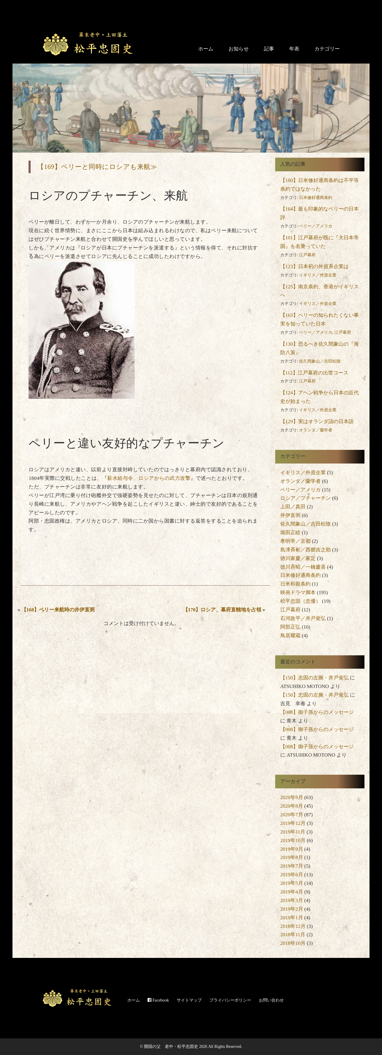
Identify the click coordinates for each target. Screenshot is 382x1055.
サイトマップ (189, 1000)
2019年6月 (291, 874)
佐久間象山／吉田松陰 (320, 361)
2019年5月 (291, 883)
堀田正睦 (290, 532)
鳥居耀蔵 (290, 635)
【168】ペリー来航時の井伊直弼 (58, 610)
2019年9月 (291, 849)
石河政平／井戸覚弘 (303, 618)
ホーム (205, 49)
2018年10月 (293, 943)
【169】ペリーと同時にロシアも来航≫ (97, 166)
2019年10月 (293, 840)
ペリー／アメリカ (315, 226)
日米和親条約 (295, 584)
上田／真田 (293, 507)
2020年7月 (291, 814)
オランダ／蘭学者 (315, 430)
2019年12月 (293, 823)
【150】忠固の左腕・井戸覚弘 (314, 678)
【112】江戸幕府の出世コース (314, 373)
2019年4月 (291, 892)
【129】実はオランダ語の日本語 (317, 421)
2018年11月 (292, 934)
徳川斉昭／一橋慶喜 (303, 567)
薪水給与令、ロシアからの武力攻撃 (148, 478)
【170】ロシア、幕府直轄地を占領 (222, 610)
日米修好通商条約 (315, 197)
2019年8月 (291, 857)
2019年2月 (291, 909)
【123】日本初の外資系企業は (314, 266)
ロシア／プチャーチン (305, 498)
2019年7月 (291, 866)
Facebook (158, 1000)
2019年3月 (291, 900)
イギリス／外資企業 (317, 275)
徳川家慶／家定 (298, 558)
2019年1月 (291, 917)
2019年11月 (292, 832)
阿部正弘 (290, 627)
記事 (269, 49)
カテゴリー (327, 49)
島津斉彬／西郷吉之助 (305, 550)
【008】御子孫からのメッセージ (317, 712)
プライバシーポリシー (230, 1000)
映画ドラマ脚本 (298, 592)
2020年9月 (291, 797)
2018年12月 (293, 926)
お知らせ (238, 49)
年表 (294, 49)
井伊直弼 (290, 515)
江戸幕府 (307, 255)
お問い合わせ (271, 1000)
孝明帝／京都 (295, 541)
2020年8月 (291, 806)
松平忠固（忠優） (300, 601)
